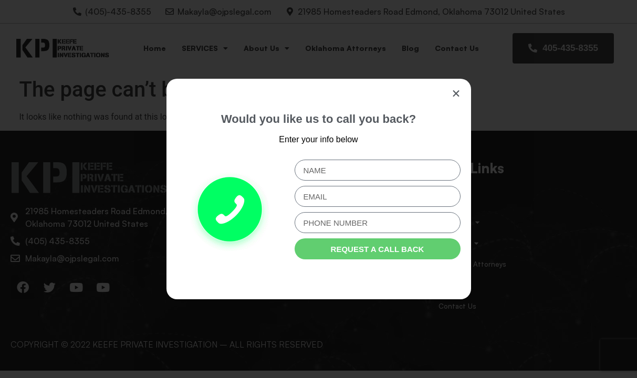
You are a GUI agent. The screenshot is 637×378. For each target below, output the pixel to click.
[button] (456, 93)
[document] (318, 189)
